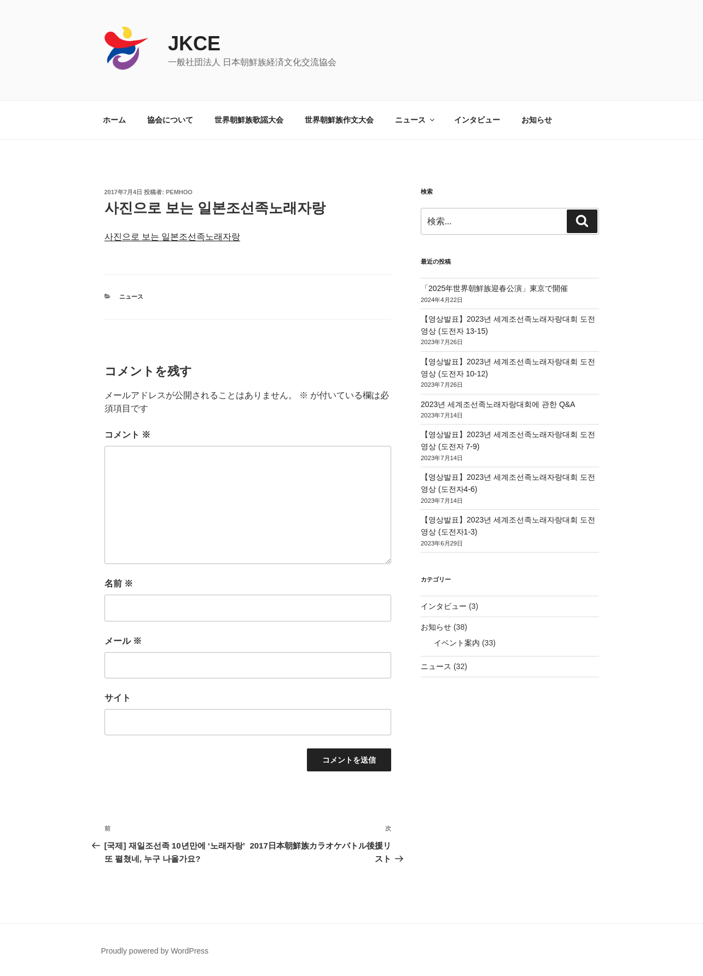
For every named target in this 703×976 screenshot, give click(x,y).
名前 (118, 583)
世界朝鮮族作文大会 (339, 119)
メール (123, 641)
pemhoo (179, 192)
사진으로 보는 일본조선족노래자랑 (172, 236)
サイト (117, 697)
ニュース (415, 119)
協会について (170, 119)
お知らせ (536, 119)
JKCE (194, 43)
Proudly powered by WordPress (155, 950)
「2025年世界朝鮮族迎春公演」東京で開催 (494, 288)
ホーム (114, 119)
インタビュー (477, 119)
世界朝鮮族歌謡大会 (248, 119)
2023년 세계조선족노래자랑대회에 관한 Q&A (498, 404)
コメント (127, 434)
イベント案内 (457, 642)
